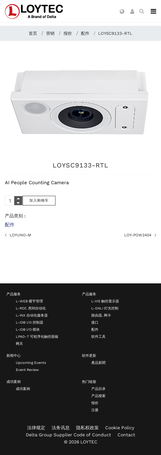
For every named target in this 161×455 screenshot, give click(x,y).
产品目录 (98, 389)
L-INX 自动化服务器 (32, 315)
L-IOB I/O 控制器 (29, 322)
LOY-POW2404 (137, 235)
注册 (94, 410)
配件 (10, 225)
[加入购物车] (39, 200)
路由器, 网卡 (101, 315)
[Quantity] (13, 200)
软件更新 (89, 356)
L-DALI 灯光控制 (104, 308)
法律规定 (36, 427)
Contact (126, 434)
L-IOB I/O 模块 (28, 329)
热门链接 (89, 382)
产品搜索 (98, 396)
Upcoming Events (31, 363)
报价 (94, 403)
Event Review (27, 370)
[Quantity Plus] (18, 198)
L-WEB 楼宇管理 (29, 301)
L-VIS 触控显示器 (105, 301)
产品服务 (13, 294)
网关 (19, 344)
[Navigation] (153, 11)
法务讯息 (61, 427)
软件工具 (98, 337)
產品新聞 (98, 363)
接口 (94, 322)
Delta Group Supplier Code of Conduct (68, 434)
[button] (122, 12)
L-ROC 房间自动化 (31, 308)
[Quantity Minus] (18, 203)
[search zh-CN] (141, 11)
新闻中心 (13, 356)
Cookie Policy (119, 427)
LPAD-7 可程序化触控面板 (37, 337)
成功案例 (13, 382)
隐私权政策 (87, 427)
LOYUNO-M (20, 235)
